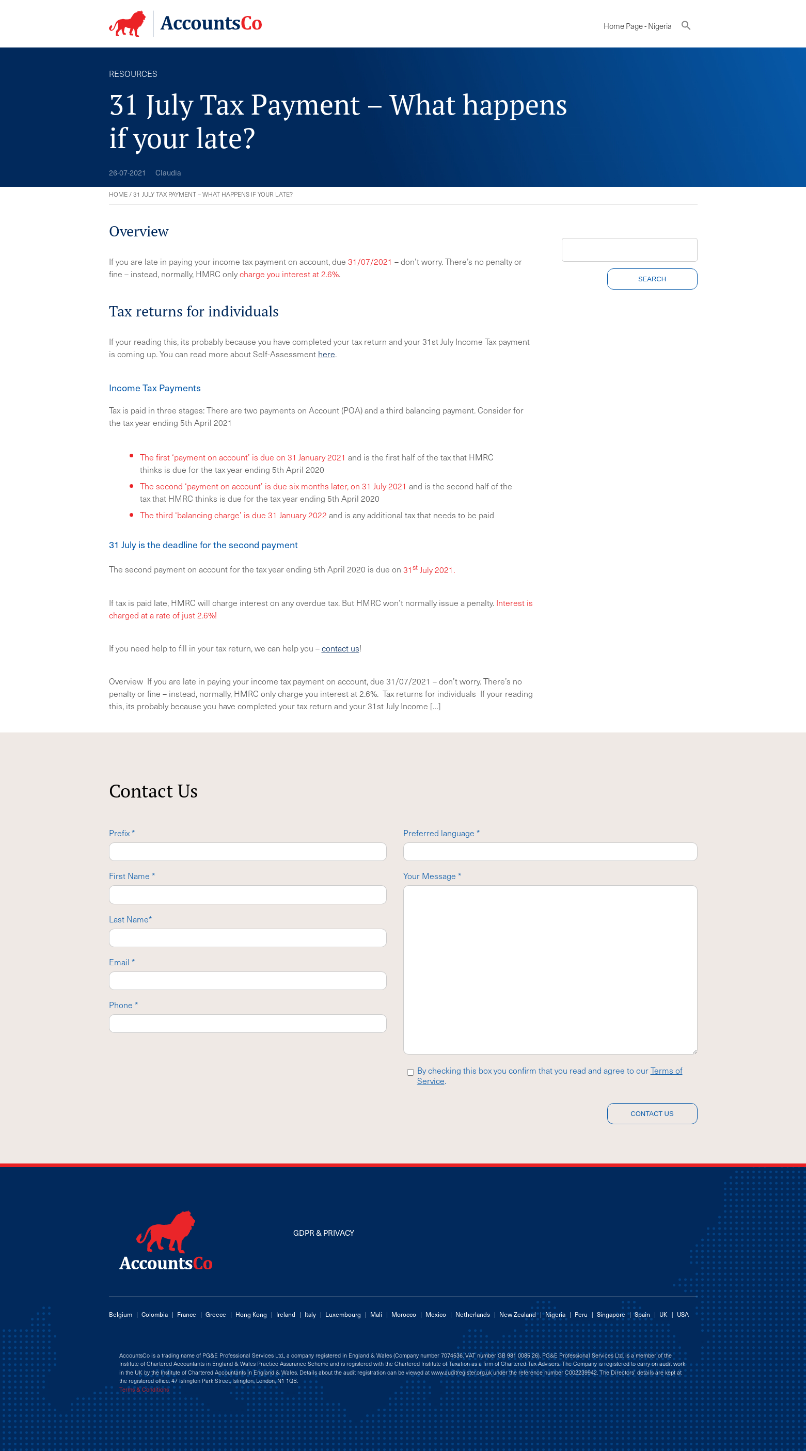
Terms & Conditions (144, 1389)
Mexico (435, 1314)
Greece (216, 1314)
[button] (686, 27)
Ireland (285, 1314)
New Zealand (517, 1314)
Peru (581, 1314)
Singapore (611, 1314)
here (326, 353)
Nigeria (555, 1314)
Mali (376, 1314)
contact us (340, 648)
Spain (642, 1314)
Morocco (403, 1314)
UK (663, 1314)
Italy (310, 1314)
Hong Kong (251, 1314)
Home (118, 194)
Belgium (120, 1314)
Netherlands (472, 1314)
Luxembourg (343, 1314)
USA (683, 1314)
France (186, 1314)
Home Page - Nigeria (638, 25)
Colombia (154, 1314)
